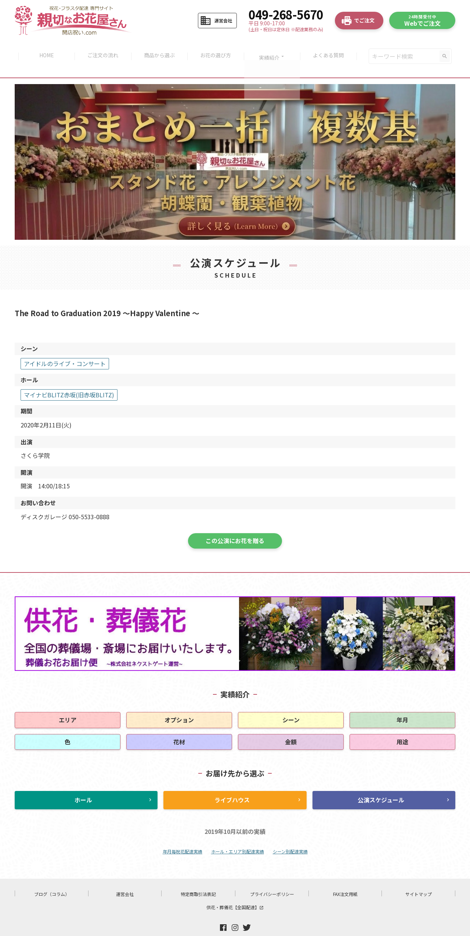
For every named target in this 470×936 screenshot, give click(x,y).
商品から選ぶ (158, 48)
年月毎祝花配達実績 (182, 836)
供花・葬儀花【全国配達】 (235, 892)
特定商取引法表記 (198, 878)
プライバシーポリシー (272, 878)
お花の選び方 (216, 48)
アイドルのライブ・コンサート (65, 348)
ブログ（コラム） (51, 878)
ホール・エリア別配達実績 (237, 836)
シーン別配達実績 (290, 836)
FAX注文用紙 (345, 878)
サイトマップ (418, 878)
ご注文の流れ (101, 48)
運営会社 (125, 878)
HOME (43, 48)
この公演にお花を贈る (235, 525)
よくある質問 (331, 48)
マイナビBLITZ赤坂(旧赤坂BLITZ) (69, 379)
